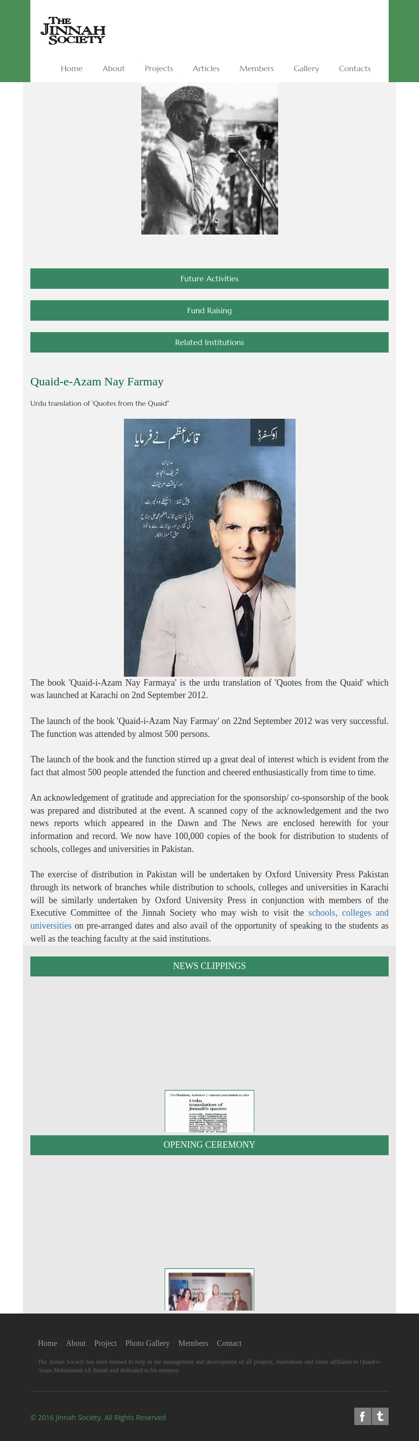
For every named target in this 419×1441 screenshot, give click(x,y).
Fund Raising (209, 310)
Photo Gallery (147, 1343)
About (76, 1343)
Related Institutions (209, 342)
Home (47, 1343)
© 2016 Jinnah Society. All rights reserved (98, 1417)
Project (105, 1343)
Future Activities (209, 278)
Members (193, 1343)
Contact (229, 1343)
